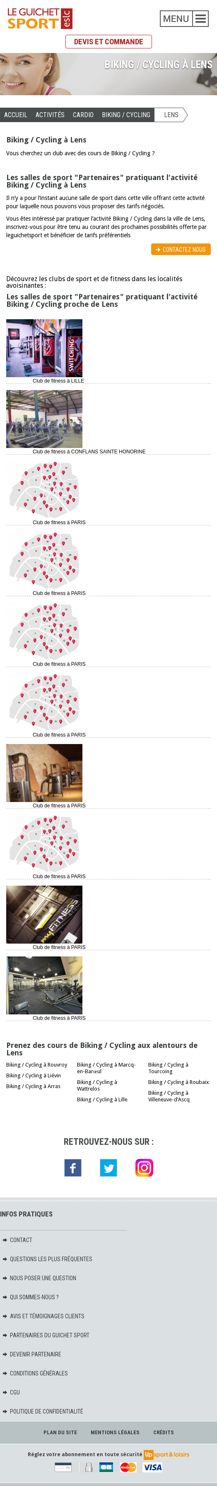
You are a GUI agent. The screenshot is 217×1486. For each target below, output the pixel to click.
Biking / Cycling (126, 115)
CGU (11, 1392)
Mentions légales (115, 1432)
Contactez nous (184, 249)
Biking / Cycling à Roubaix (178, 1082)
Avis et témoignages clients (43, 1316)
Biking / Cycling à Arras (33, 1086)
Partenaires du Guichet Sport (45, 1335)
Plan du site (60, 1432)
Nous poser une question (39, 1278)
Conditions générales (35, 1373)
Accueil (15, 115)
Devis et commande (108, 41)
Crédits (163, 1432)
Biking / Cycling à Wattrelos (97, 1085)
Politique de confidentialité (42, 1411)
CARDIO (83, 115)
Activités (50, 115)
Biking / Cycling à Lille (102, 1099)
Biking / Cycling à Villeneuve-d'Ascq (169, 1096)
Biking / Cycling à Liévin (33, 1075)
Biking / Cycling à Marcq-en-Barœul (106, 1068)
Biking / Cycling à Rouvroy (36, 1065)
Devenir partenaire (31, 1354)
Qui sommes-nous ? (30, 1297)
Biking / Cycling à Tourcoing (168, 1068)
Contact (17, 1240)
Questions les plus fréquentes (47, 1259)
